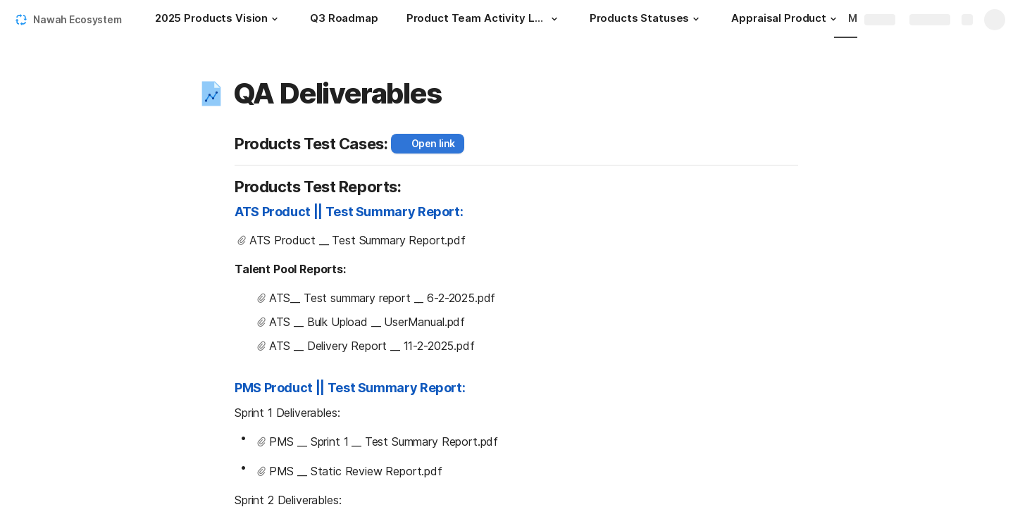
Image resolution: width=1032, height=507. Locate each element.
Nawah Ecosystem (77, 19)
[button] (275, 19)
